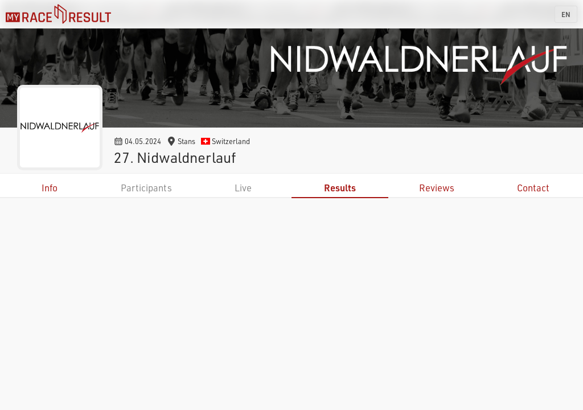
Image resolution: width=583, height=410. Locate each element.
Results (340, 188)
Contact (533, 188)
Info (50, 188)
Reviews (436, 188)
